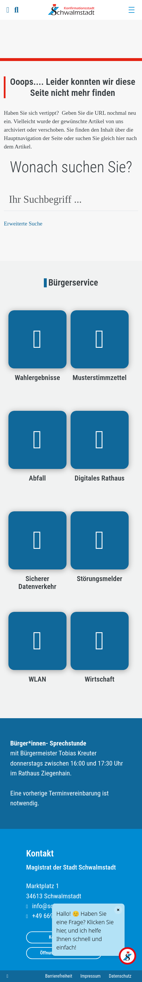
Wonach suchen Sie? (71, 167)
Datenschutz (120, 976)
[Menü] (131, 10)
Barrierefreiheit (58, 976)
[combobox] (71, 200)
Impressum (90, 976)
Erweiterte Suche (23, 224)
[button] (8, 10)
